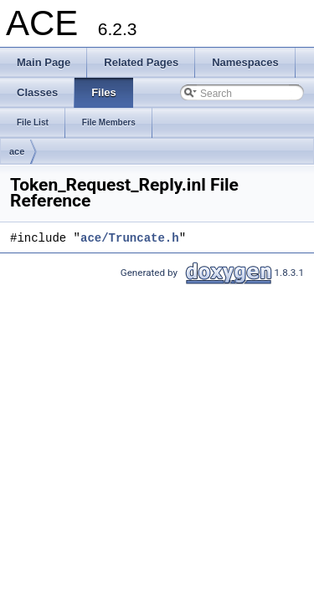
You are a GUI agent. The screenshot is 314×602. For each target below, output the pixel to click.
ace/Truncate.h (129, 239)
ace (16, 151)
